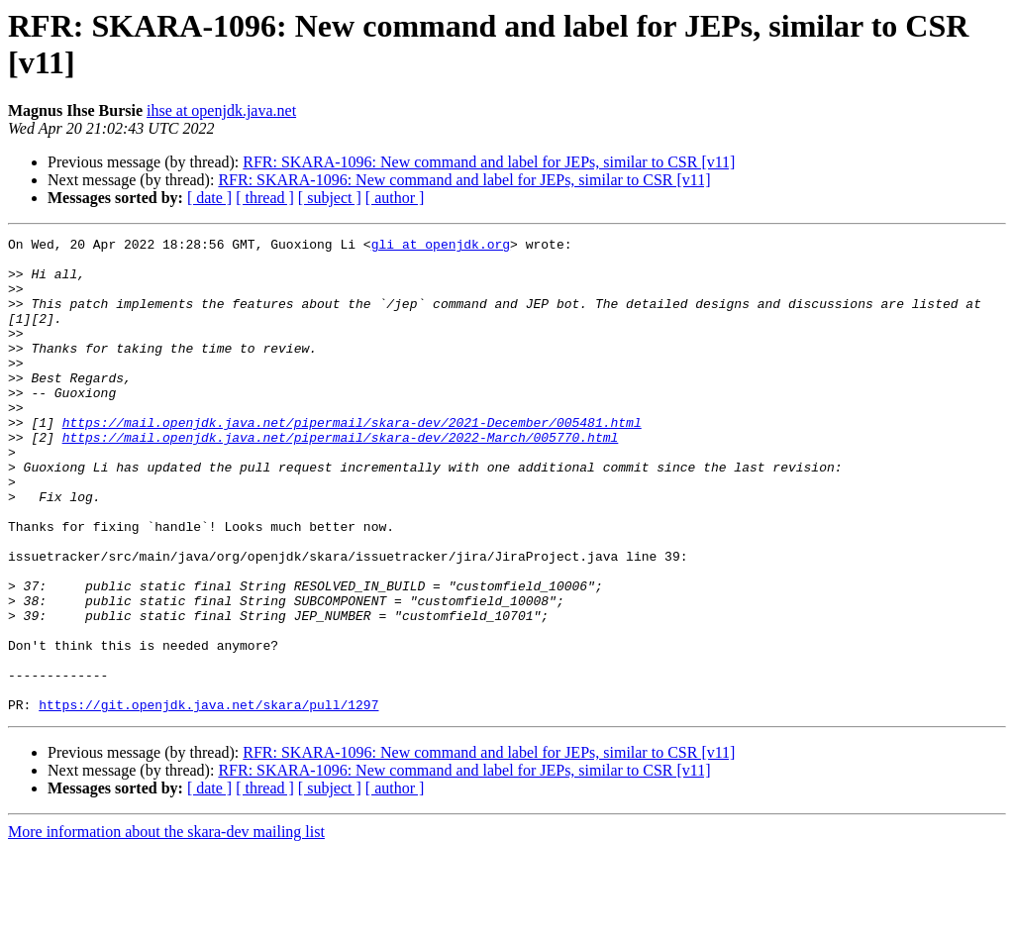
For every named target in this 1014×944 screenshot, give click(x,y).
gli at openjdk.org (440, 247)
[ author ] (395, 197)
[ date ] (209, 197)
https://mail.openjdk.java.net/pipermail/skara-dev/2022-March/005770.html (340, 478)
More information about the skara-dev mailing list (166, 926)
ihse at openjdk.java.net (221, 110)
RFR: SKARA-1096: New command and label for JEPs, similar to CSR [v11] (489, 162)
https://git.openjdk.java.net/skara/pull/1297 (208, 799)
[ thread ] (265, 197)
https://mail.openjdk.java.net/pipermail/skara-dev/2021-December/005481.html (352, 461)
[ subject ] (329, 197)
